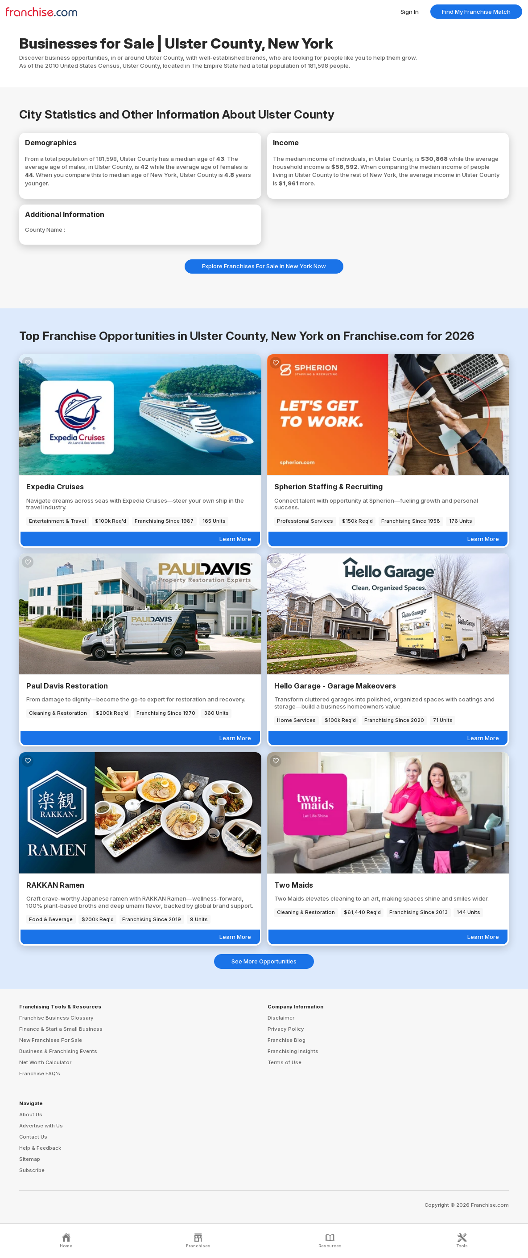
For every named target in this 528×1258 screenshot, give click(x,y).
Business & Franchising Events (58, 1051)
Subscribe (32, 1170)
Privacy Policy (286, 1029)
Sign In (409, 11)
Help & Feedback (40, 1148)
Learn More (235, 538)
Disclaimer (281, 1018)
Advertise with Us (41, 1126)
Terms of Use (284, 1062)
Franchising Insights (293, 1051)
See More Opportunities (264, 961)
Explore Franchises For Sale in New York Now (264, 266)
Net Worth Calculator (45, 1062)
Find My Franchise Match (476, 11)
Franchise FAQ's (39, 1073)
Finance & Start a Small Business (61, 1029)
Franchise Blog (286, 1040)
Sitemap (29, 1159)
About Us (30, 1114)
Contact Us (33, 1137)
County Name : (45, 229)
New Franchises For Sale (50, 1040)
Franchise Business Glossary (56, 1018)
